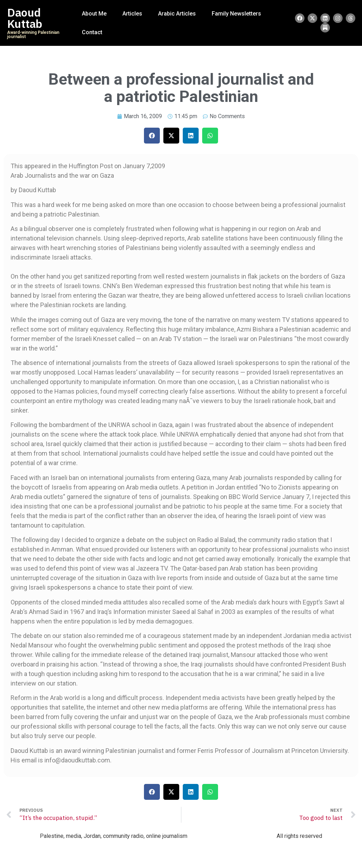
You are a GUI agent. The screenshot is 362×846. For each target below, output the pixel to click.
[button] (152, 136)
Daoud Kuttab (24, 18)
